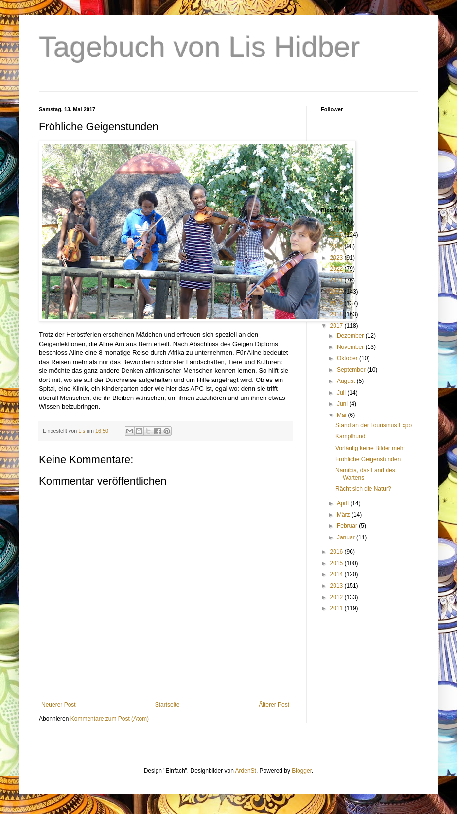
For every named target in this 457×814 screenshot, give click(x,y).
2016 (337, 551)
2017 (337, 325)
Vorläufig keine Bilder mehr (370, 448)
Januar (346, 537)
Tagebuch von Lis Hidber (199, 47)
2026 (337, 223)
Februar (348, 525)
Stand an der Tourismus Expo (373, 425)
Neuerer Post (58, 704)
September (352, 369)
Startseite (167, 704)
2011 (337, 608)
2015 (337, 563)
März (344, 514)
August (347, 381)
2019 (337, 303)
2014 (337, 574)
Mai (342, 415)
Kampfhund (350, 436)
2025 (337, 234)
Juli (342, 392)
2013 (337, 585)
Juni (343, 403)
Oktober (348, 358)
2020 (337, 291)
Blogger (302, 770)
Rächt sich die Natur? (363, 488)
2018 (337, 314)
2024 (337, 246)
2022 (337, 268)
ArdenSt (245, 770)
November (351, 347)
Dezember (351, 335)
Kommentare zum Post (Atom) (109, 718)
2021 (337, 280)
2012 (337, 597)
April (343, 503)
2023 (337, 257)
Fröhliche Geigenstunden (368, 459)
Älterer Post (274, 704)
